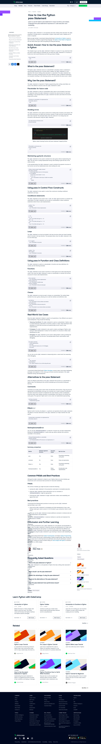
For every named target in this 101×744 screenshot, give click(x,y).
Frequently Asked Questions (15, 59)
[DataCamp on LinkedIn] (24, 738)
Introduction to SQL (34, 716)
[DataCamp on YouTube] (28, 738)
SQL (74, 701)
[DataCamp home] (24, 735)
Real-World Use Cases (13, 47)
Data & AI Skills (47, 697)
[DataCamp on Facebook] (15, 738)
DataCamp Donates (63, 709)
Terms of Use (55, 741)
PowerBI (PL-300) (77, 722)
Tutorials (34, 11)
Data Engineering (18, 718)
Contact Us (17, 709)
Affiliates (17, 703)
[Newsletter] (52, 6)
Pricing (45, 699)
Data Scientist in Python (64, 716)
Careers (16, 701)
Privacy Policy (17, 741)
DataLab (31, 709)
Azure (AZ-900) (77, 724)
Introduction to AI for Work (35, 724)
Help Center (17, 707)
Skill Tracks (32, 699)
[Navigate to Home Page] (18, 2)
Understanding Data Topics (50, 726)
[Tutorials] (20, 6)
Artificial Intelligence (78, 703)
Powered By (66, 62)
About (16, 697)
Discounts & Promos (63, 701)
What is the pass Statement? (15, 37)
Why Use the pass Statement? (15, 39)
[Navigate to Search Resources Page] (68, 6)
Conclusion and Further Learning (14, 57)
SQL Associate (77, 716)
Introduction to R (33, 718)
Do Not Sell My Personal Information (34, 741)
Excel (75, 707)
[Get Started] (83, 2)
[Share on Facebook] (15, 64)
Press (16, 699)
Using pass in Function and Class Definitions (14, 45)
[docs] (25, 6)
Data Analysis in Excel (34, 722)
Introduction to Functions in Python (76, 604)
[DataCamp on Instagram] (32, 738)
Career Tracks (33, 697)
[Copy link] (10, 64)
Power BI (75, 705)
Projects (31, 705)
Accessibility (45, 741)
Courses (31, 701)
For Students (61, 699)
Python (39, 11)
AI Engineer (76, 720)
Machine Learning (18, 716)
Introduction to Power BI (35, 720)
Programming (18, 720)
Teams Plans (47, 701)
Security (50, 741)
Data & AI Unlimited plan (49, 703)
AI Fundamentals (47, 714)
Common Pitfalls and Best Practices (14, 53)
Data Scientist (76, 718)
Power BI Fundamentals (49, 720)
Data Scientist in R (63, 718)
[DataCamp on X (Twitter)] (19, 738)
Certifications (32, 703)
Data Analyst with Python (59, 540)
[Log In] (76, 2)
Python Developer (48, 370)
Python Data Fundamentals (50, 718)
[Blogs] (16, 6)
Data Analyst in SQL (63, 714)
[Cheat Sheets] (37, 6)
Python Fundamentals (49, 535)
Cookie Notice (23, 741)
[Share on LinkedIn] (12, 64)
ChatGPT (75, 709)
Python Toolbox (44, 604)
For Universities (62, 707)
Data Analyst (76, 714)
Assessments (32, 707)
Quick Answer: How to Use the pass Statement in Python (15, 35)
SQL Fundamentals (48, 716)
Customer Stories (47, 705)
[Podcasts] (30, 6)
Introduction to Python (60, 38)
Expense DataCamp (63, 703)
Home (29, 11)
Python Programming (66, 535)
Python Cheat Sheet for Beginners (63, 39)
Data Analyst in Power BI (64, 720)
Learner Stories (62, 705)
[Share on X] (18, 64)
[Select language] (71, 2)
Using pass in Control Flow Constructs (14, 42)
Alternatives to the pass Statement (14, 50)
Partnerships (17, 705)
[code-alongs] (45, 6)
